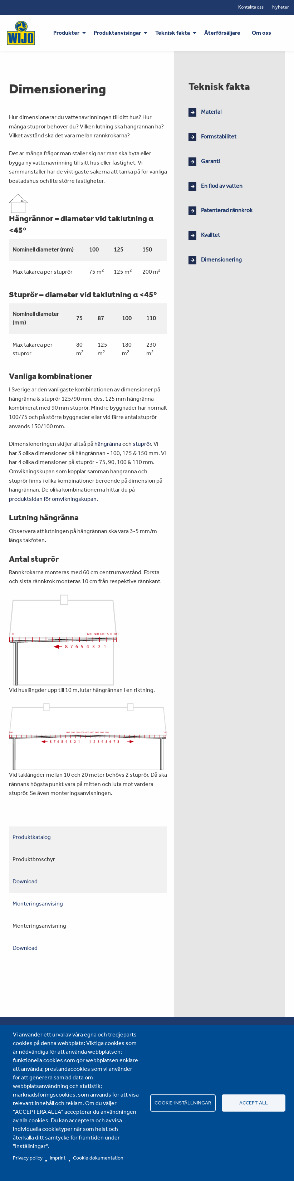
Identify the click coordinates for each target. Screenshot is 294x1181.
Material (211, 111)
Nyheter (280, 7)
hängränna (107, 443)
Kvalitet (210, 234)
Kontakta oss (251, 7)
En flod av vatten (221, 185)
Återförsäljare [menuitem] (222, 32)
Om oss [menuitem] (261, 32)
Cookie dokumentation (98, 1158)
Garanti (210, 161)
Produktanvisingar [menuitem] (117, 32)
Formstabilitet (218, 136)
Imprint (57, 1158)
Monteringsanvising (38, 903)
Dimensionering (221, 259)
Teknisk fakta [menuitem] (172, 32)
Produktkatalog (32, 837)
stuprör (142, 443)
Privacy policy (28, 1158)
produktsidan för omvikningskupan (53, 499)
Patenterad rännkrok (227, 210)
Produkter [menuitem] (66, 32)
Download (25, 881)
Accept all (253, 1103)
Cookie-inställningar (183, 1103)
